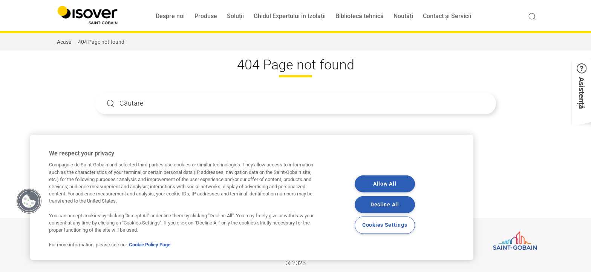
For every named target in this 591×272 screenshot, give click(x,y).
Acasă (64, 42)
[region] (251, 197)
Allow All (384, 184)
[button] (581, 91)
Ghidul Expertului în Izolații (290, 16)
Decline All (385, 204)
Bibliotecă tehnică (359, 16)
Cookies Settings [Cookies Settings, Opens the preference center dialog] (384, 225)
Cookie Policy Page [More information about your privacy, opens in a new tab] (149, 244)
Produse (205, 16)
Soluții (235, 16)
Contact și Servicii (447, 16)
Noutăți (403, 16)
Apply (110, 103)
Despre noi (170, 16)
